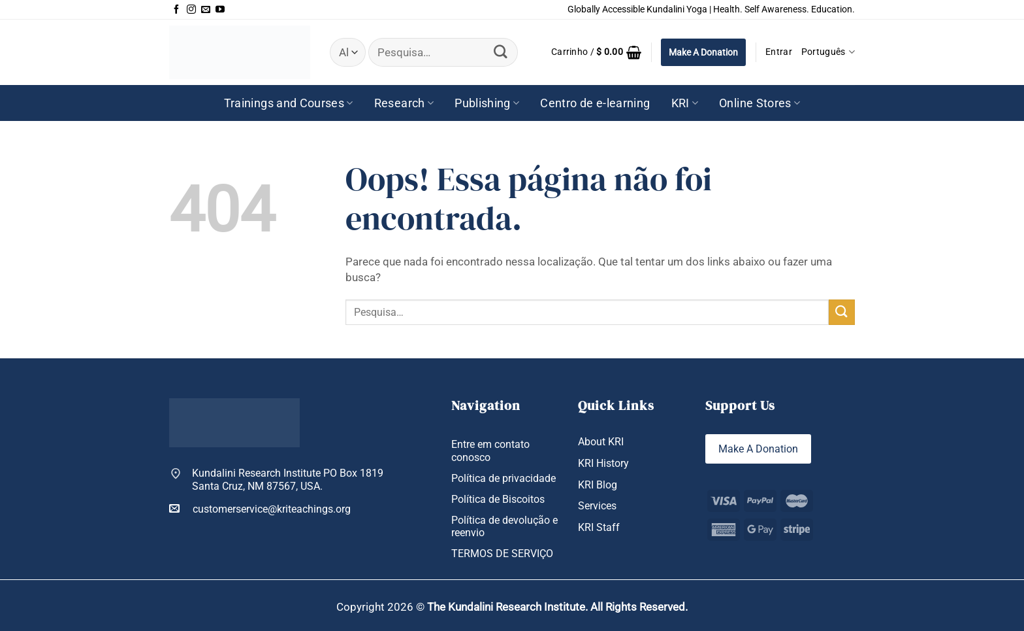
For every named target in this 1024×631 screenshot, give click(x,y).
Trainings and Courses (288, 103)
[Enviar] (501, 52)
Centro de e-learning (595, 103)
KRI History (603, 463)
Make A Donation (703, 52)
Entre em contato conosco (490, 450)
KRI (685, 103)
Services (597, 506)
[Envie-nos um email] (205, 10)
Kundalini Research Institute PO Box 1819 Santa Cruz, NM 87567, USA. (287, 479)
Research (404, 103)
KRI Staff (599, 527)
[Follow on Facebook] (176, 10)
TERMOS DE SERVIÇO (502, 553)
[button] (596, 52)
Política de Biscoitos (498, 499)
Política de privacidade (503, 478)
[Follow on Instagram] (191, 10)
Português (828, 52)
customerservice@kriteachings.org (260, 508)
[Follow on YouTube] (220, 10)
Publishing (487, 103)
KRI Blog (597, 485)
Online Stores (759, 103)
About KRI (601, 441)
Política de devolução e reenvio (504, 526)
